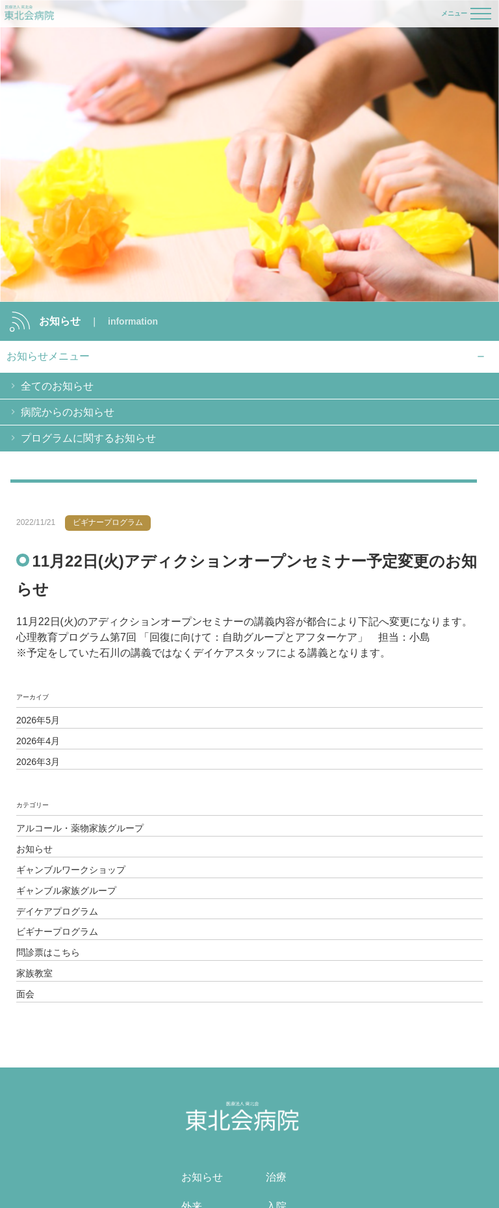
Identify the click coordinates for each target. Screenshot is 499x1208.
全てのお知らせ (57, 386)
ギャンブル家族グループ (66, 890)
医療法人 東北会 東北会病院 (29, 13)
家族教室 (34, 973)
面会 (25, 994)
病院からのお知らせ (67, 412)
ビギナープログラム (57, 931)
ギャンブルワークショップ (70, 870)
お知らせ (34, 849)
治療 (276, 1177)
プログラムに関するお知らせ (88, 438)
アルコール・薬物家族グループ (80, 828)
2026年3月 (38, 762)
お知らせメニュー (48, 356)
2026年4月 (38, 741)
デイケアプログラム (57, 911)
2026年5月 (38, 720)
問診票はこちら (48, 952)
